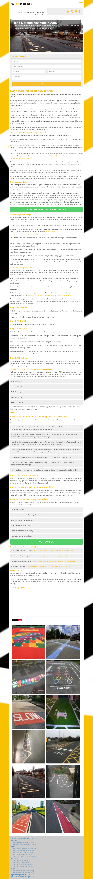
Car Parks (14, 858)
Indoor (13, 868)
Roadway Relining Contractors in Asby (25, 856)
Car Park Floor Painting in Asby (23, 864)
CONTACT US (46, 542)
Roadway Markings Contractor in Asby (25, 848)
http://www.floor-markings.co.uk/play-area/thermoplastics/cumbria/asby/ (50, 295)
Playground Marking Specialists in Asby (25, 844)
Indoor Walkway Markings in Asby (23, 873)
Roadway (14, 846)
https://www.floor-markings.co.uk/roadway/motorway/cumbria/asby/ (54, 561)
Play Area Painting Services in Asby (24, 842)
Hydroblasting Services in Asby (21, 875)
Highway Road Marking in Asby (23, 854)
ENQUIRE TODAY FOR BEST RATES (46, 209)
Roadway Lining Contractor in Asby (24, 850)
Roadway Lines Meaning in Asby (23, 852)
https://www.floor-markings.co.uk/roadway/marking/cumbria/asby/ (52, 550)
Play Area (14, 840)
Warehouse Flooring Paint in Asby (23, 871)
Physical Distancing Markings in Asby (23, 877)
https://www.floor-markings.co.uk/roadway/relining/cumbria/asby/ (50, 566)
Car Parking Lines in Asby (21, 862)
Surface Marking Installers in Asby (22, 838)
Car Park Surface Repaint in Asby (23, 866)
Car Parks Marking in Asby (21, 860)
